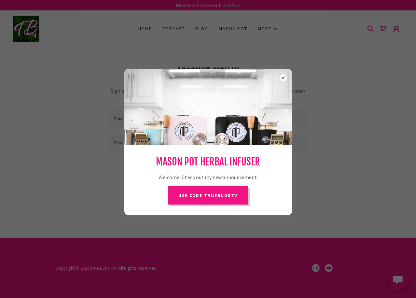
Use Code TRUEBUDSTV (208, 195)
